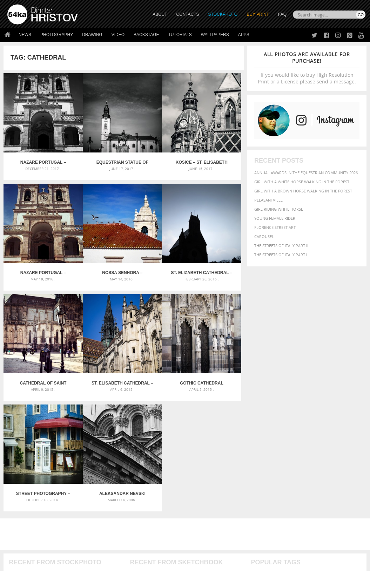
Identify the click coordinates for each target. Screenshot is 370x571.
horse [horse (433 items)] (325, 425)
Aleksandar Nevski (153, 325)
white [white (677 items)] (259, 445)
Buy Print (258, 14)
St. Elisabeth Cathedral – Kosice (213, 234)
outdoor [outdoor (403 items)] (303, 431)
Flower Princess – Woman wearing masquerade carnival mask (64, 439)
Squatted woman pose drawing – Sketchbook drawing (185, 431)
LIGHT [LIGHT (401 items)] (339, 425)
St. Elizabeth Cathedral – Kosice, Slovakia (94, 234)
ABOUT (160, 14)
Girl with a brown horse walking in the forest (303, 190)
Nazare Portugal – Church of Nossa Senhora (214, 143)
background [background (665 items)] (317, 405)
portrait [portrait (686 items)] (279, 438)
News (25, 34)
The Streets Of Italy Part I (280, 254)
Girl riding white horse (278, 209)
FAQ (282, 14)
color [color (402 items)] (257, 419)
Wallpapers (215, 34)
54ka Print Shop (23, 487)
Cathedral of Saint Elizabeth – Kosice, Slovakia (153, 234)
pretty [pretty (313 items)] (298, 438)
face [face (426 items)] (350, 419)
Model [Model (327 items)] (257, 431)
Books (102, 504)
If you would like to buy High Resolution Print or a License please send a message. (306, 68)
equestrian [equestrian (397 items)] (316, 419)
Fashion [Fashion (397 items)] (260, 425)
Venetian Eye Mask (122, 547)
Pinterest (202, 514)
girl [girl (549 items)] (293, 425)
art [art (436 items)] (273, 405)
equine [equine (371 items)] (337, 419)
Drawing (92, 34)
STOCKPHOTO (223, 14)
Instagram (203, 505)
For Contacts (110, 522)
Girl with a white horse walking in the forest (301, 181)
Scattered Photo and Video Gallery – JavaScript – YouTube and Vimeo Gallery (64, 406)
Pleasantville (268, 200)
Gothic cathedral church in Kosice (33, 325)
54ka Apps (17, 522)
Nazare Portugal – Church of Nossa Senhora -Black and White (33, 143)
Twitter (201, 487)
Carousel (264, 236)
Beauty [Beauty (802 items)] (291, 412)
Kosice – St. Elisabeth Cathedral (153, 143)
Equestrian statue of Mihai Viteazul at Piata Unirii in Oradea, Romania (94, 143)
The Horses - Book (26, 513)
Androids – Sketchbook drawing (164, 406)
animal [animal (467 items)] (259, 405)
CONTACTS (187, 14)
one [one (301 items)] (288, 432)
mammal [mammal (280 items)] (353, 425)
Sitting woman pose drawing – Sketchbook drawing (184, 439)
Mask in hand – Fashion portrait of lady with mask (62, 423)
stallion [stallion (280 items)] (320, 439)
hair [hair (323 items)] (303, 425)
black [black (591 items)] (309, 412)
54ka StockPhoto (25, 495)
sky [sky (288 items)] (309, 439)
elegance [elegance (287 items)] (294, 419)
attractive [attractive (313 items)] (288, 405)
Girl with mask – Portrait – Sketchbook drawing (180, 423)
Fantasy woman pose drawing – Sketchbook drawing (185, 414)
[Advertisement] (186, 366)
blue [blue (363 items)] (323, 412)
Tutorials (180, 34)
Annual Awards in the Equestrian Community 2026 (306, 172)
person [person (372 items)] (258, 438)
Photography (56, 34)
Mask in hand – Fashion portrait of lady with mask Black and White (64, 414)
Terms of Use (104, 563)
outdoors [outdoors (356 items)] (326, 431)
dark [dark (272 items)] (279, 419)
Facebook (203, 496)
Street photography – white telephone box (93, 325)
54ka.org (65, 563)
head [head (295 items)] (312, 425)
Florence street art (275, 227)
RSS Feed (153, 547)
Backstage (146, 34)
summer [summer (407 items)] (338, 438)
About (102, 487)
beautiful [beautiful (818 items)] (265, 412)
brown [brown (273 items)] (335, 413)
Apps (243, 34)
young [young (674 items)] (296, 445)
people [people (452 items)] (345, 432)
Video (118, 34)
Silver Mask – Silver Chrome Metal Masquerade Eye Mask (64, 431)
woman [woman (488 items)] (277, 446)
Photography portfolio (33, 504)
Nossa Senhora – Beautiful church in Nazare (33, 234)
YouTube (201, 523)
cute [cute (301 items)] (269, 419)
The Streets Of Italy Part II (281, 245)
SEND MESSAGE (316, 506)
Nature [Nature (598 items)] (273, 431)
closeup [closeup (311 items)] (349, 412)
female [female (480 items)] (278, 425)
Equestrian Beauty (80, 547)
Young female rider (274, 218)
